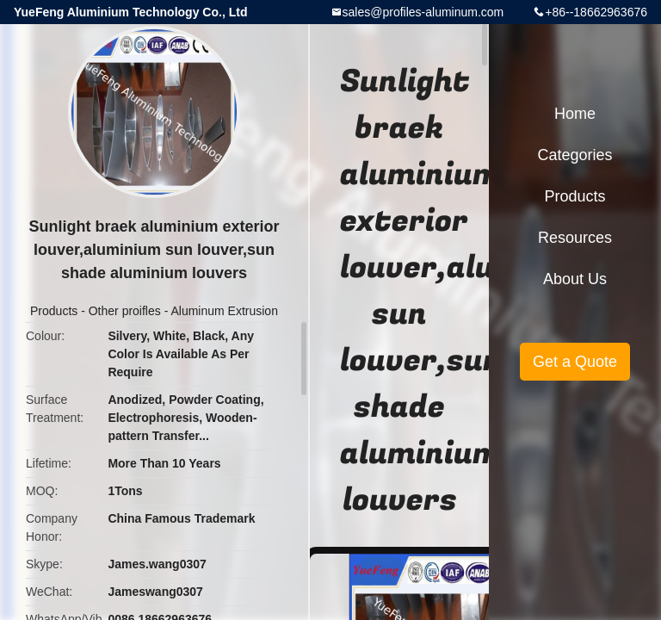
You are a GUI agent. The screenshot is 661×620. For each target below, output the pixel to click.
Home (575, 113)
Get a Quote (575, 361)
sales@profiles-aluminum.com (423, 12)
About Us (575, 279)
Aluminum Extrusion (224, 311)
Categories (574, 155)
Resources (575, 237)
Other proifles (125, 311)
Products (53, 311)
